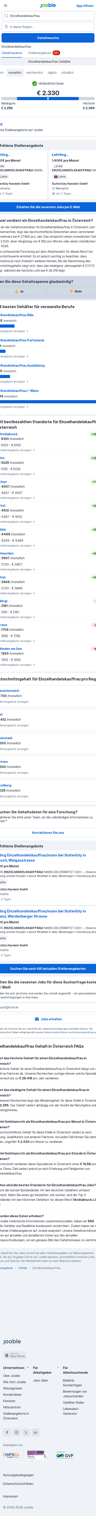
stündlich (67, 73)
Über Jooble (11, 1376)
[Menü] (5, 5)
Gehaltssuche (48, 38)
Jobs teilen (40, 1380)
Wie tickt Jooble (14, 1382)
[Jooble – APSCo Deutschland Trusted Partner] (11, 1455)
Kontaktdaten (12, 1395)
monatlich (15, 73)
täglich (52, 73)
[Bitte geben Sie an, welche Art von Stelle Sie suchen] (48, 15)
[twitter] (26, 1432)
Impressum (10, 1496)
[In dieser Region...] (48, 27)
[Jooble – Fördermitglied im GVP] (64, 1455)
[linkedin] (35, 1432)
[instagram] (16, 1432)
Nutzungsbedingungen (18, 1475)
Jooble (28, 1507)
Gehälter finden (73, 1402)
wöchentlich (34, 73)
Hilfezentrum (12, 1407)
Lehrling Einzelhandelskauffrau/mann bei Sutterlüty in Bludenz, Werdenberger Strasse (72, 155)
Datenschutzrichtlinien (56, 1032)
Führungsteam (12, 1388)
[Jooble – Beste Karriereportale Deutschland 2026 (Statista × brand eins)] (37, 1455)
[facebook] (7, 1432)
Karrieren (9, 1401)
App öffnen (84, 6)
